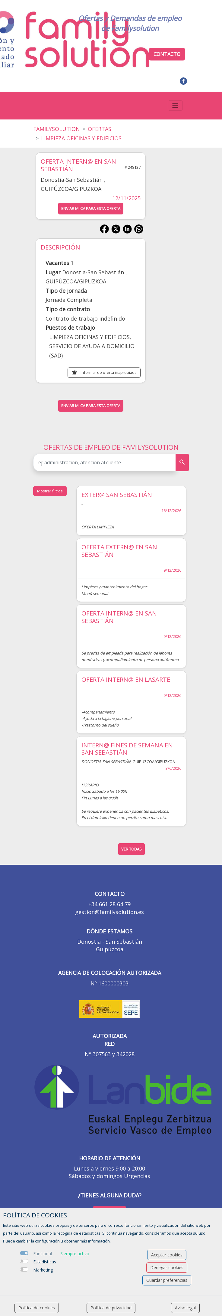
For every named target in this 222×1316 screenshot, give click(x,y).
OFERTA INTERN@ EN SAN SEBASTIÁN (119, 617)
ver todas (131, 849)
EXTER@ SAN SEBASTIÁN (116, 494)
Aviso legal (185, 1308)
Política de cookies (36, 1308)
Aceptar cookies (166, 1255)
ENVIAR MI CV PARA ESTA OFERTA (90, 208)
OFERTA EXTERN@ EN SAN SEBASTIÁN (119, 551)
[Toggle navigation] (175, 105)
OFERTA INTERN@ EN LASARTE (125, 679)
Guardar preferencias (166, 1280)
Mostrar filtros (50, 491)
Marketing (43, 1270)
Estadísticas (44, 1262)
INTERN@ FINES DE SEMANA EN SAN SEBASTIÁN (127, 749)
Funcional (42, 1253)
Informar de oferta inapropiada (109, 372)
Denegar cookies (166, 1267)
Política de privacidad (111, 1308)
